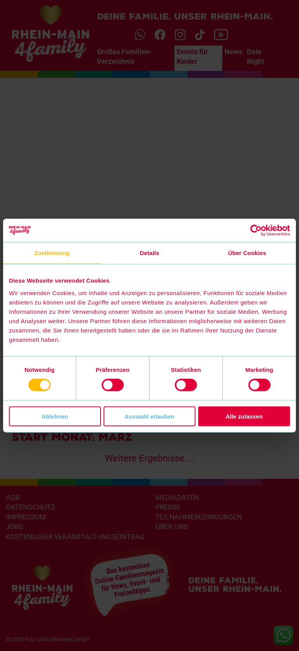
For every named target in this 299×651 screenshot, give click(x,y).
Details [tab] (149, 253)
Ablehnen (55, 416)
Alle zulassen (244, 416)
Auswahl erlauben (149, 416)
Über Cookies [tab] (247, 253)
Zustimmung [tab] (52, 253)
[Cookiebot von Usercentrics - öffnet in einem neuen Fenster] (256, 230)
